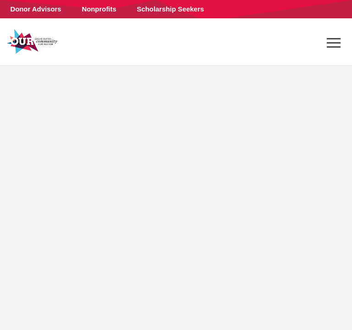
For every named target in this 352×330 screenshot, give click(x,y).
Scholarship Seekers (170, 9)
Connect (26, 34)
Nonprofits (99, 9)
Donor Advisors (35, 9)
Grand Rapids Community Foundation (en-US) (32, 41)
